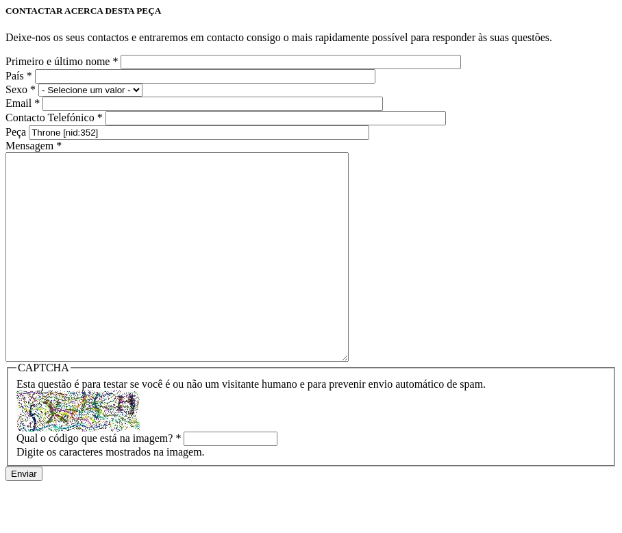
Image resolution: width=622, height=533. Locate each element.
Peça (17, 132)
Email (22, 103)
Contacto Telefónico (54, 117)
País (18, 76)
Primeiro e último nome (61, 61)
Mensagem (33, 145)
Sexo (20, 89)
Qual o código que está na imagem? (98, 479)
